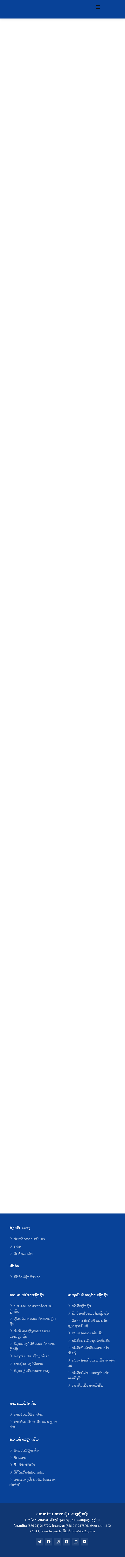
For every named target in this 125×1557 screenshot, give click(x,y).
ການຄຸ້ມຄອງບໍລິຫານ (26, 1364)
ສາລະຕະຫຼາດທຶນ (24, 1450)
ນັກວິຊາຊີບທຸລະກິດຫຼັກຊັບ (88, 1313)
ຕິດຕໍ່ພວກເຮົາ (21, 1254)
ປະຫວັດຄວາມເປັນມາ (27, 1239)
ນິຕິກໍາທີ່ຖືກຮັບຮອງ (24, 1277)
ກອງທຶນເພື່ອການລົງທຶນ (85, 1385)
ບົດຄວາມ (18, 1458)
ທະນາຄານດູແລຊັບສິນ (85, 1333)
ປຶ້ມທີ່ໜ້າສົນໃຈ (22, 1465)
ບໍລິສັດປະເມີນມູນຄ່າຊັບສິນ (89, 1341)
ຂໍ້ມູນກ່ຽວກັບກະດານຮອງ (29, 1371)
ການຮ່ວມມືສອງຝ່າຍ (26, 1414)
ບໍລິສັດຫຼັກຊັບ (79, 1306)
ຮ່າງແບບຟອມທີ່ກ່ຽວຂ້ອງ (29, 1356)
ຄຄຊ (15, 1246)
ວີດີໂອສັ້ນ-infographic (26, 1472)
